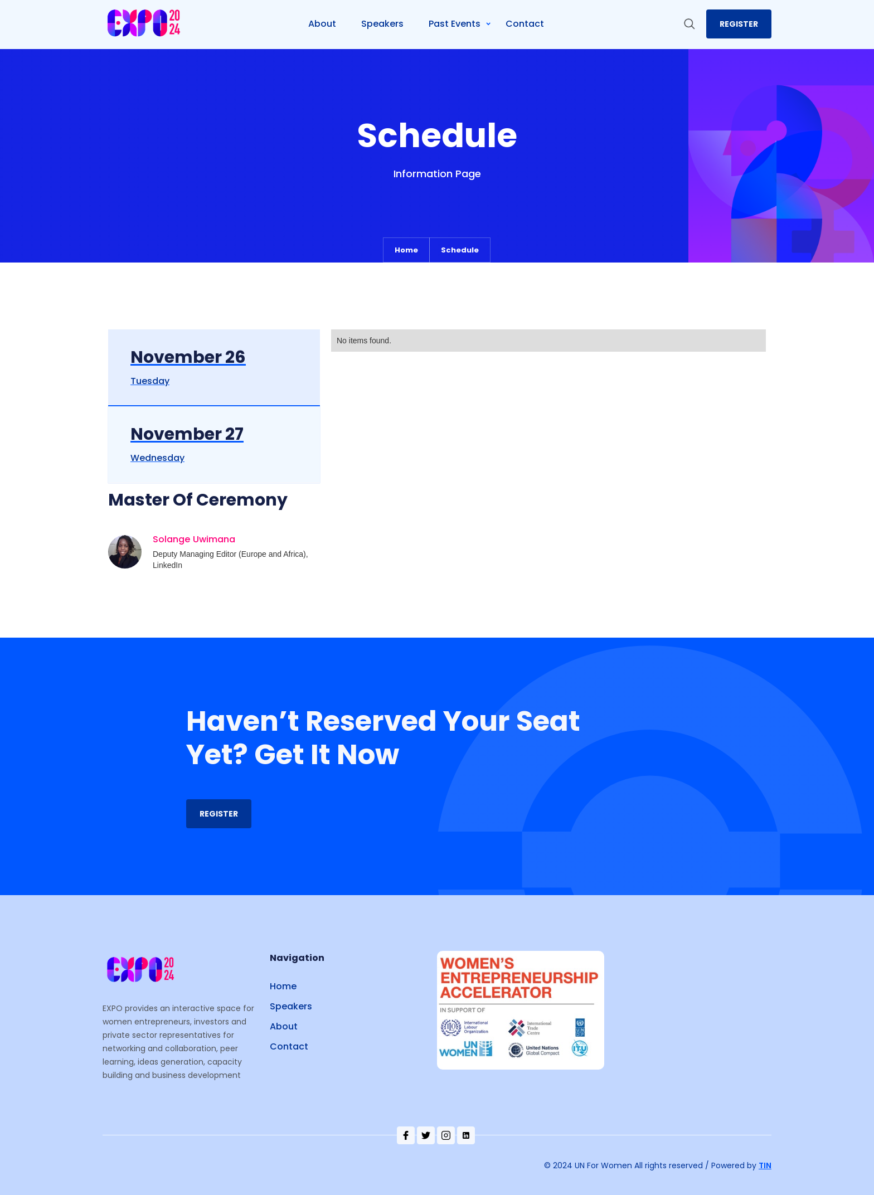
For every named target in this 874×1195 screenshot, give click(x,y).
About (284, 1026)
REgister (219, 813)
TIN (765, 1165)
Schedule (460, 250)
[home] (145, 24)
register (739, 24)
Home (406, 250)
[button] (464, 24)
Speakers (291, 1006)
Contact (289, 1046)
